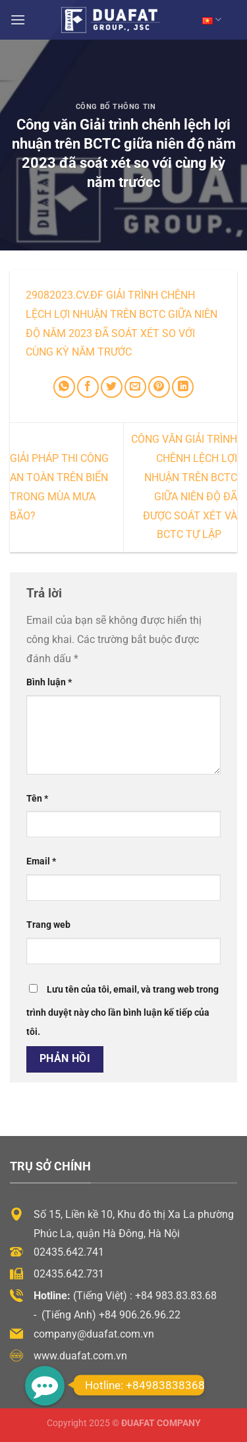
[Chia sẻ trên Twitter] (112, 387)
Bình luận (49, 682)
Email (41, 861)
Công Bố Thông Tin (116, 106)
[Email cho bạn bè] (135, 387)
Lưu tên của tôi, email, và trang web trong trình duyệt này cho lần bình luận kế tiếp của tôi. (122, 1011)
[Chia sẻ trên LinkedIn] (183, 387)
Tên (37, 798)
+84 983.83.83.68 (176, 1295)
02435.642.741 (69, 1252)
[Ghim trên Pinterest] (159, 387)
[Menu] (18, 19)
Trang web (48, 924)
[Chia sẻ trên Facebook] (88, 387)
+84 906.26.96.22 (139, 1315)
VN (211, 19)
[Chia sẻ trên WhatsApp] (64, 387)
